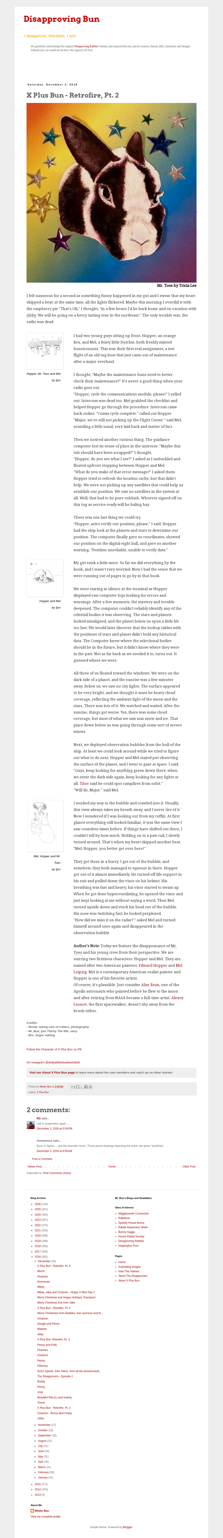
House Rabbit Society (131, 1236)
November (44, 1424)
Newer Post (35, 1166)
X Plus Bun (43, 1092)
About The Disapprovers (132, 1275)
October (43, 1430)
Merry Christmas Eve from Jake (56, 1302)
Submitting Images (129, 1266)
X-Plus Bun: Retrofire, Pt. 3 (53, 1339)
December (44, 1261)
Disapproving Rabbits (86, 46)
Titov (84, 783)
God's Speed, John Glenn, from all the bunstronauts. (68, 1371)
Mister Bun (42, 1510)
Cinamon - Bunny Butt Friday (54, 1413)
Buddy (41, 1381)
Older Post (189, 1166)
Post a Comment (42, 1159)
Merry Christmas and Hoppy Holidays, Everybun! (66, 1297)
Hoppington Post (128, 1245)
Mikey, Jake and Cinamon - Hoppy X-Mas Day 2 (66, 1292)
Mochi (41, 1271)
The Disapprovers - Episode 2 (55, 1376)
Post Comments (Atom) (57, 1173)
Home (112, 1166)
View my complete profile (45, 1516)
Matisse (42, 1328)
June (41, 1451)
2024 (38, 1214)
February (43, 1472)
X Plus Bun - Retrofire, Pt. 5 (53, 1266)
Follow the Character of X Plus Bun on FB (54, 1049)
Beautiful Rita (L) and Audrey (54, 1397)
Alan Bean (150, 985)
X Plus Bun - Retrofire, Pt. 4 (53, 1308)
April (41, 1461)
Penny (41, 1360)
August (42, 1440)
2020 (38, 1235)
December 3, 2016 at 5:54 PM (54, 1128)
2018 (38, 1246)
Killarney (42, 1365)
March (42, 1467)
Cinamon (42, 1318)
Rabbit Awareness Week (133, 1227)
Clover (41, 1402)
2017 (38, 1251)
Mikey (40, 1286)
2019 (38, 1241)
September (45, 1435)
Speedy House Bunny (131, 1222)
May (41, 1456)
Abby (40, 1334)
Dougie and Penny (48, 1323)
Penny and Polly (47, 1344)
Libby (40, 1418)
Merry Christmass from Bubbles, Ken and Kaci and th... (70, 1313)
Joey (40, 1392)
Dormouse (43, 1281)
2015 (38, 1484)
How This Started (128, 1271)
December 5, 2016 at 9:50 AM (54, 1151)
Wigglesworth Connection (133, 1213)
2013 (38, 1494)
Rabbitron (124, 1218)
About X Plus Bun (129, 1280)
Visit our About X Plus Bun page (52, 1072)
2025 (38, 1209)
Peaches (42, 1276)
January (43, 1477)
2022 (38, 1225)
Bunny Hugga (126, 1232)
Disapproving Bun (62, 19)
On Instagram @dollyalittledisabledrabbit (53, 1062)
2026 (38, 1204)
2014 (38, 1489)
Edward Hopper (153, 965)
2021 (38, 1230)
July (41, 1446)
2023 (38, 1219)
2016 (38, 1256)
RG (39, 1118)
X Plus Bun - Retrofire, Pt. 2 (53, 1407)
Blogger (127, 1527)
